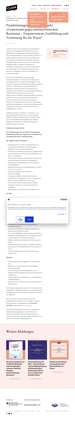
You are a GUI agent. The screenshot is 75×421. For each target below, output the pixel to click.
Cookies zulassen (29, 219)
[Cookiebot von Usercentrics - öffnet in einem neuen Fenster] (61, 200)
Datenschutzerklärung (60, 209)
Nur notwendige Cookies (20, 219)
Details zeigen (61, 214)
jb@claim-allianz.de (27, 305)
